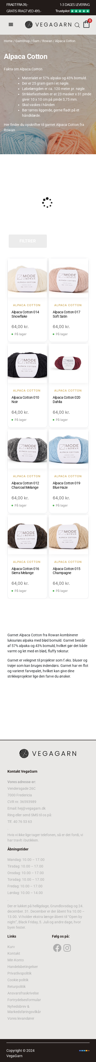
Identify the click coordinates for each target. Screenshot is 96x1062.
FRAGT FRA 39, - (17, 5)
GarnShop (22, 41)
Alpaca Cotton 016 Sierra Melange (25, 571)
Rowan (47, 41)
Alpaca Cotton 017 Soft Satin (66, 314)
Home (8, 41)
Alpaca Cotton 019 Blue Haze (66, 485)
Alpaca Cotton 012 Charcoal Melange (25, 485)
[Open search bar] (77, 25)
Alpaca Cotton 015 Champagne (66, 571)
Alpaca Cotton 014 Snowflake (25, 314)
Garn (36, 41)
